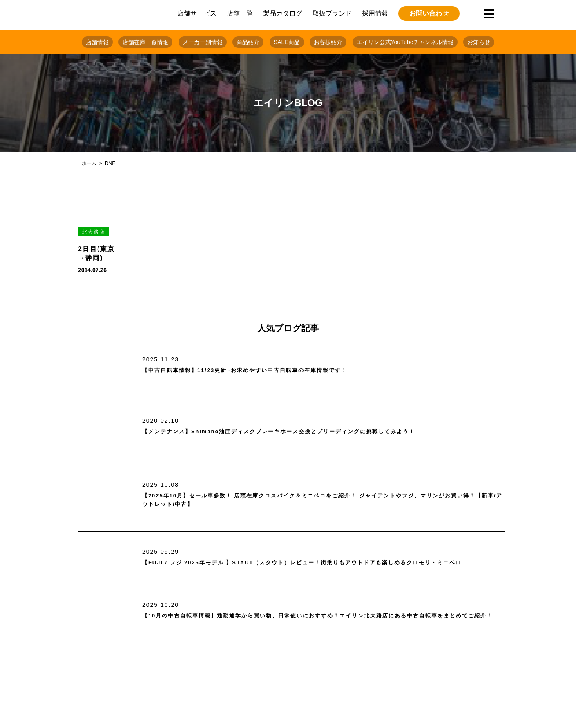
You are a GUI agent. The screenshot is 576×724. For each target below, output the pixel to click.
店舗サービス (197, 13)
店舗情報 (97, 42)
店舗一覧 (240, 13)
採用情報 (375, 13)
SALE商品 (287, 42)
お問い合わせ (429, 13)
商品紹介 (248, 42)
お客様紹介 (328, 42)
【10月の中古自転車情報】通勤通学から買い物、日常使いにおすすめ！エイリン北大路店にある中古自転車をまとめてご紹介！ (323, 616)
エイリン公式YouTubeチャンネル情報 (405, 42)
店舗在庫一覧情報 (145, 42)
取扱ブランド (332, 13)
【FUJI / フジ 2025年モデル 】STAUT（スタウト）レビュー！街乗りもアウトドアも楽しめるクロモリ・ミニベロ (322, 562)
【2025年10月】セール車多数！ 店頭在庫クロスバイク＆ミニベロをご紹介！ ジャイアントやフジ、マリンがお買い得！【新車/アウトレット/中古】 (323, 500)
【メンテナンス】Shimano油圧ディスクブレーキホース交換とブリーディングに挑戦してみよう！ (306, 431)
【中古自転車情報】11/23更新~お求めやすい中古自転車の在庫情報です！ (265, 370)
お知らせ (478, 42)
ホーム (89, 163)
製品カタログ (282, 13)
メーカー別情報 (203, 42)
